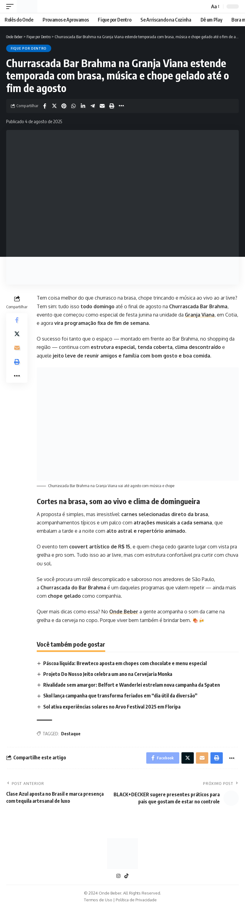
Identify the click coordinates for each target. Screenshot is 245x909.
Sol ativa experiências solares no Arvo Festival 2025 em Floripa (112, 707)
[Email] (102, 106)
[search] (203, 6)
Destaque (71, 733)
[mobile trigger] (11, 6)
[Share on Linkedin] (83, 106)
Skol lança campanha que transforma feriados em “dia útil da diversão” (121, 696)
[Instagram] (118, 877)
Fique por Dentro (29, 48)
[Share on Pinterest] (64, 106)
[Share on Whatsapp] (73, 106)
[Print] (111, 106)
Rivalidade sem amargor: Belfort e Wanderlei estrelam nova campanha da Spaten (132, 685)
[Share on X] (54, 106)
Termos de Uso (98, 901)
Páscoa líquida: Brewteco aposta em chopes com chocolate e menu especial (125, 663)
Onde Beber (123, 611)
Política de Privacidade (136, 901)
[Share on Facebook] (44, 106)
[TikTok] (126, 877)
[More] (121, 106)
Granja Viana (200, 315)
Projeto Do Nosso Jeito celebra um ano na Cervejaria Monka (108, 674)
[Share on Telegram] (92, 106)
